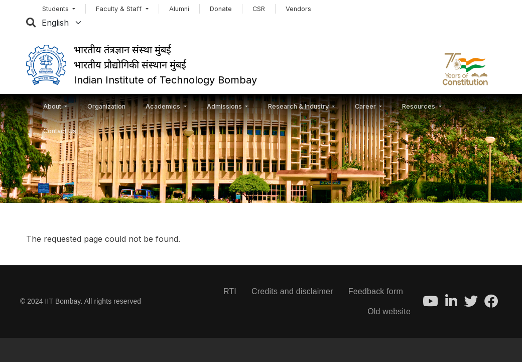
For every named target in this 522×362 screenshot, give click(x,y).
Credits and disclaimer (292, 291)
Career (366, 106)
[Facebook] (491, 304)
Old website (389, 311)
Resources (419, 106)
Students (56, 9)
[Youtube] (430, 304)
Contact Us (59, 131)
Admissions (225, 106)
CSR (258, 9)
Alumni (179, 9)
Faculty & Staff (120, 9)
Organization (106, 106)
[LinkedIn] (451, 304)
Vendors (298, 9)
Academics (164, 106)
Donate (221, 9)
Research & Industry (299, 106)
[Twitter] (471, 304)
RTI (229, 291)
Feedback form (375, 291)
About (53, 106)
